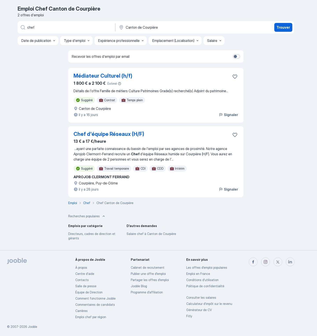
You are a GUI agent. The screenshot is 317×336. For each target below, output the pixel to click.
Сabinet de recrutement (147, 267)
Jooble (32, 326)
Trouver (283, 27)
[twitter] (277, 261)
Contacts (82, 280)
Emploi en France (198, 274)
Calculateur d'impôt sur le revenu (209, 304)
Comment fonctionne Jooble (95, 298)
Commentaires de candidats (95, 304)
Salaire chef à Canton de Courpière (151, 234)
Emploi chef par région (90, 317)
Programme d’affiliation (147, 292)
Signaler (228, 115)
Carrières (81, 311)
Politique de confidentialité (205, 286)
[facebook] (253, 261)
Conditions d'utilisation (202, 280)
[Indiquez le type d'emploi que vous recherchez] (66, 27)
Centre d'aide (84, 274)
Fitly (189, 316)
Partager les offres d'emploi (150, 280)
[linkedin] (290, 261)
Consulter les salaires (201, 297)
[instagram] (265, 261)
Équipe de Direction (89, 292)
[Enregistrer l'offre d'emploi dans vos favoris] (235, 76)
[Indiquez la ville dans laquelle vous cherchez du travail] (164, 27)
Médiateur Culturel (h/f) (103, 76)
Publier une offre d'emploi (148, 274)
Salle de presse (85, 286)
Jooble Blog (139, 286)
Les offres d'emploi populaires (206, 267)
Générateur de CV (199, 310)
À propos (81, 267)
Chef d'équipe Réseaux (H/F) (109, 134)
